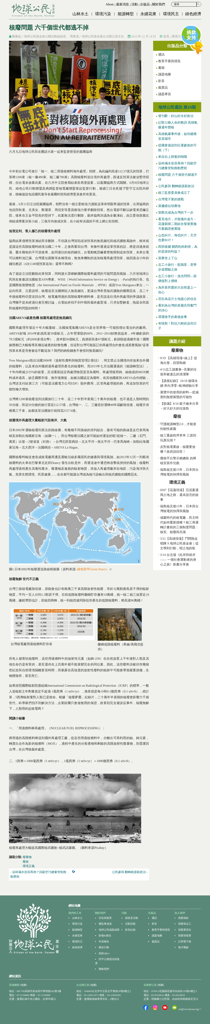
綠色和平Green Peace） (94, 569)
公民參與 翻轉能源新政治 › (130, 872)
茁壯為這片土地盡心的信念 (177, 299)
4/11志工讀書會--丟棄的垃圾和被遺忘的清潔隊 (178, 372)
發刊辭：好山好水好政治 (175, 116)
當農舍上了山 (167, 258)
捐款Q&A (104, 953)
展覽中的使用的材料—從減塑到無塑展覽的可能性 (179, 395)
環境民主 (171, 14)
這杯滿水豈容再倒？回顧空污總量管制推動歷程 (177, 166)
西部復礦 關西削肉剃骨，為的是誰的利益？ (177, 249)
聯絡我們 (104, 968)
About (110, 4)
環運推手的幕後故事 (172, 317)
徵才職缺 (183, 947)
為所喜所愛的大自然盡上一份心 (177, 290)
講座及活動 (131, 917)
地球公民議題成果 (109, 929)
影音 (161, 81)
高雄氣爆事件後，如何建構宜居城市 (177, 136)
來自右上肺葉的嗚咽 (172, 156)
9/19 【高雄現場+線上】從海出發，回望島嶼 (178, 360)
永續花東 (148, 14)
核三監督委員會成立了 (174, 192)
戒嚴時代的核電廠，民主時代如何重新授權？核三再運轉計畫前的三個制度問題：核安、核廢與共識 (179, 525)
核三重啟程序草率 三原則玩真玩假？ (178, 438)
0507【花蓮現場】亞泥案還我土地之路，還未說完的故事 (179, 494)
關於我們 (158, 4)
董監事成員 (105, 923)
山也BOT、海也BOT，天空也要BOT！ (177, 238)
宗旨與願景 (105, 917)
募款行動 (104, 947)
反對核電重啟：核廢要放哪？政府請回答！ (177, 449)
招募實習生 (184, 929)
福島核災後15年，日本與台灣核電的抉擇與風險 (179, 472)
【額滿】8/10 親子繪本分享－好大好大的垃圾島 (179, 406)
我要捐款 (183, 917)
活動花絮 (130, 923)
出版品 (145, 4)
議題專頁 (164, 94)
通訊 (154, 917)
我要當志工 (184, 923)
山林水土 (80, 14)
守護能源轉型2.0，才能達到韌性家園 (178, 426)
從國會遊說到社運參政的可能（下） (177, 148)
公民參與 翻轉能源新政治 (176, 186)
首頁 (166, 36)
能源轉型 (126, 14)
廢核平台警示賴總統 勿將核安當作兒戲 (178, 461)
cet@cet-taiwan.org (189, 1009)
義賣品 (163, 87)
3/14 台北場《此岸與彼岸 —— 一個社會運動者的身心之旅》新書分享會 (178, 559)
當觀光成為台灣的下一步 (175, 212)
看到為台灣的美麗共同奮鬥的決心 (177, 308)
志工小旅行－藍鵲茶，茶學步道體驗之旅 (177, 267)
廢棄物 (27, 857)
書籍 (161, 67)
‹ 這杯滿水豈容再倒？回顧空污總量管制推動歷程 (38, 874)
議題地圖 (164, 74)
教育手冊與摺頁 (169, 61)
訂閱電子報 (184, 941)
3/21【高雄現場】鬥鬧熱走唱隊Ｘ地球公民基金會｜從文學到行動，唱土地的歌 (179, 543)
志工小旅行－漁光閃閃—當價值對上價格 (177, 278)
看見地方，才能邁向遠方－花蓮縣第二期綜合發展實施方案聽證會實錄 (177, 223)
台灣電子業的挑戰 (171, 199)
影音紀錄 (130, 929)
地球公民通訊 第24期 (177, 107)
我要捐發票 (184, 935)
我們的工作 (74, 912)
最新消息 (122, 4)
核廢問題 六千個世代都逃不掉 (177, 177)
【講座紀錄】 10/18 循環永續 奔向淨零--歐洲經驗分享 (179, 383)
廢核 (26, 861)
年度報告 (104, 941)
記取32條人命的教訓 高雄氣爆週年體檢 (177, 125)
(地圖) (23, 984)
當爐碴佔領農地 (169, 206)
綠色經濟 (193, 14)
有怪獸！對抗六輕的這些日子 (177, 326)
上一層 (74, 872)
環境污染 (103, 14)
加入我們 (180, 912)
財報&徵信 (105, 935)
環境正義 (29, 866)
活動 (134, 4)
